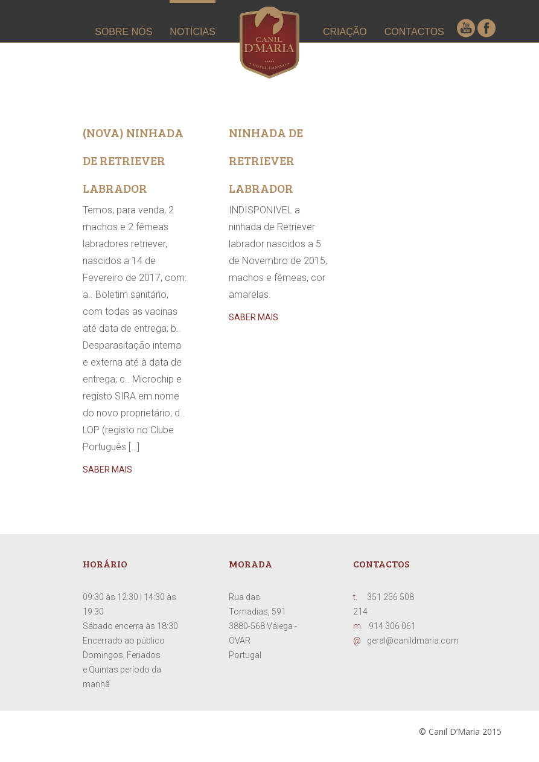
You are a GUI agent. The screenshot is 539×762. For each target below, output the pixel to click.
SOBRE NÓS (123, 32)
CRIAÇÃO (345, 32)
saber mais (107, 469)
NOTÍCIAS (192, 32)
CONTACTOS (414, 32)
